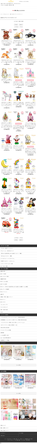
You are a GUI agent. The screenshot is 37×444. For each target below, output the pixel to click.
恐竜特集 (2, 332)
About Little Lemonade (5, 327)
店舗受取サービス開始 (5, 340)
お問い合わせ (3, 435)
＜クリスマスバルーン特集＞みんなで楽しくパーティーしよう (13, 322)
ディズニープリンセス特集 (6, 330)
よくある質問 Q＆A (5, 335)
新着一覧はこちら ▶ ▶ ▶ (19, 10)
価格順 (19, 21)
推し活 (5, 3)
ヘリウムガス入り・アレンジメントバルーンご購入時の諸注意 (13, 317)
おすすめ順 (16, 21)
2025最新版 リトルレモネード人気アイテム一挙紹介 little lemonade (14, 319)
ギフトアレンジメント (17, 3)
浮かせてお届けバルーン (9, 3)
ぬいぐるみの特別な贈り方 (6, 337)
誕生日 (2, 3)
